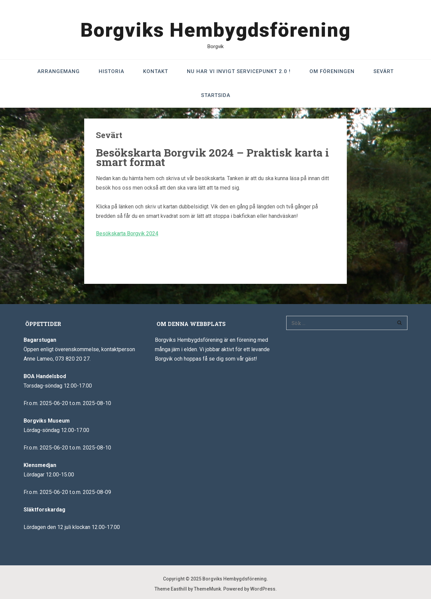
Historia (111, 71)
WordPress (262, 589)
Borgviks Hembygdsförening (215, 30)
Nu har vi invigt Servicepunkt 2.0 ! (239, 71)
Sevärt (383, 71)
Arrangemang (58, 71)
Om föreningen (332, 71)
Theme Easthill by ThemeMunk (188, 589)
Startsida (215, 95)
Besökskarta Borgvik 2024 (127, 233)
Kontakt (155, 71)
